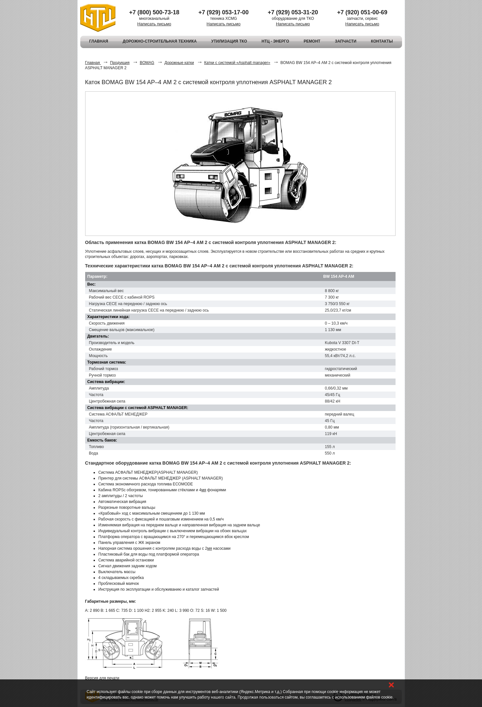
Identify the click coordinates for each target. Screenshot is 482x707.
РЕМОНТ (312, 41)
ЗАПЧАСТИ (346, 41)
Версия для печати (102, 678)
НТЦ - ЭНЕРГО (275, 41)
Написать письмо (154, 23)
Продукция (120, 62)
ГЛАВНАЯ (98, 41)
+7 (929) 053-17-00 (224, 12)
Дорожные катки (179, 62)
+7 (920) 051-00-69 (362, 12)
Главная (93, 62)
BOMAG (147, 62)
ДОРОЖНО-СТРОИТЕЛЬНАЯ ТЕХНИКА (160, 41)
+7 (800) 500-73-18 (154, 12)
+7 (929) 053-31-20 (293, 12)
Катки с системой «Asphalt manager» (237, 62)
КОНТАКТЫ (382, 41)
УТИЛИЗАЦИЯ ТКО (229, 41)
